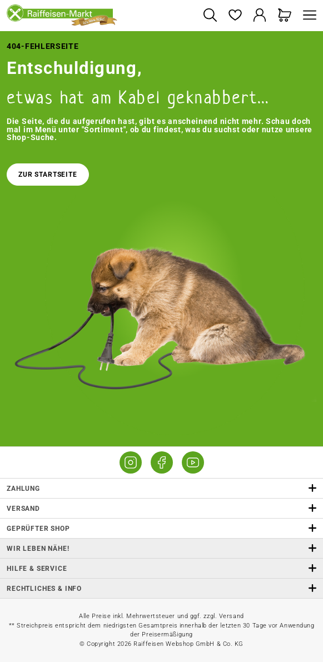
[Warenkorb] (284, 16)
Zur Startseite (47, 174)
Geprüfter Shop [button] (161, 528)
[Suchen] (209, 16)
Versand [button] (161, 508)
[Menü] (306, 16)
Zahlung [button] (161, 488)
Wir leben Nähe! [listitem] (161, 548)
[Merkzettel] (234, 16)
